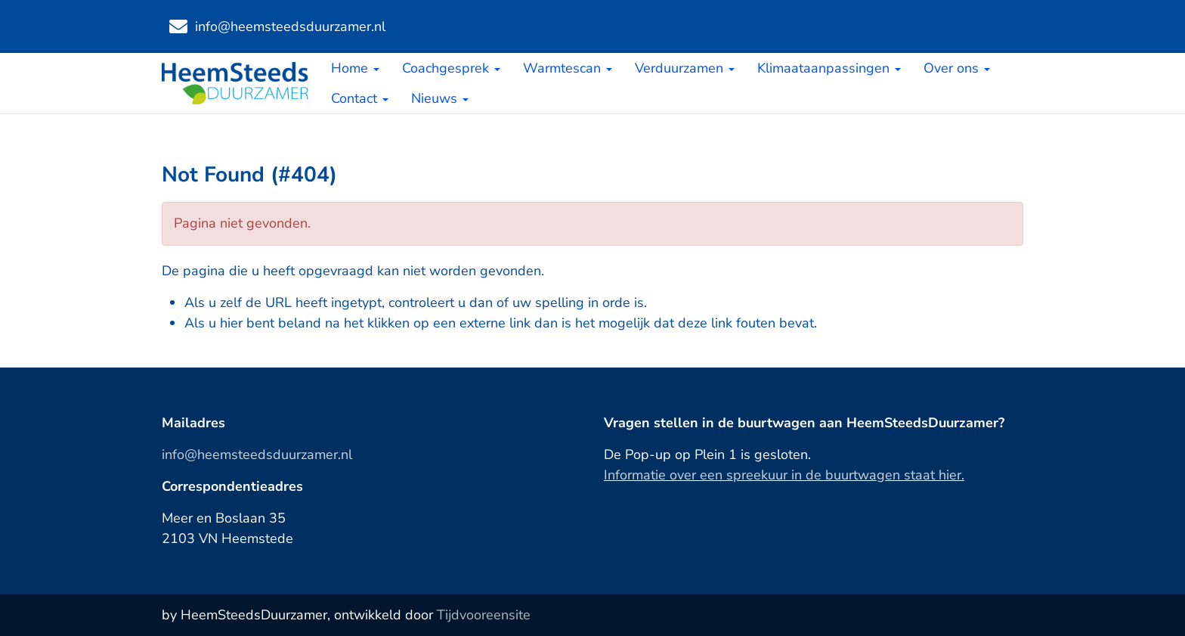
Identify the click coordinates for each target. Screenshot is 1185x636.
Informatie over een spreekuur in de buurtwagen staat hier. (784, 475)
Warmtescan (567, 68)
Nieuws (440, 98)
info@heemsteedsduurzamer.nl (257, 454)
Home (355, 68)
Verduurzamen (685, 68)
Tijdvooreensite (484, 615)
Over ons (957, 68)
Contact (359, 98)
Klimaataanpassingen (829, 68)
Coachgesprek (451, 68)
